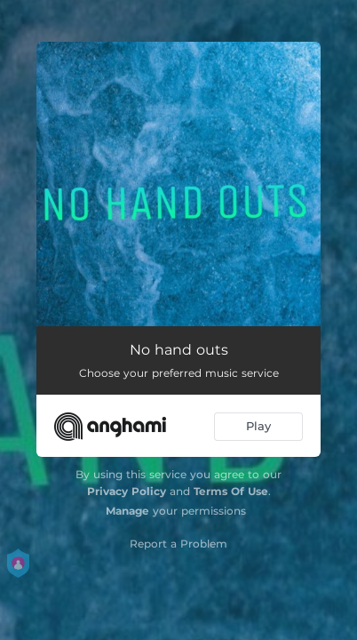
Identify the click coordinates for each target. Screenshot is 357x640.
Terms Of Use (231, 491)
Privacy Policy (126, 491)
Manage (127, 510)
